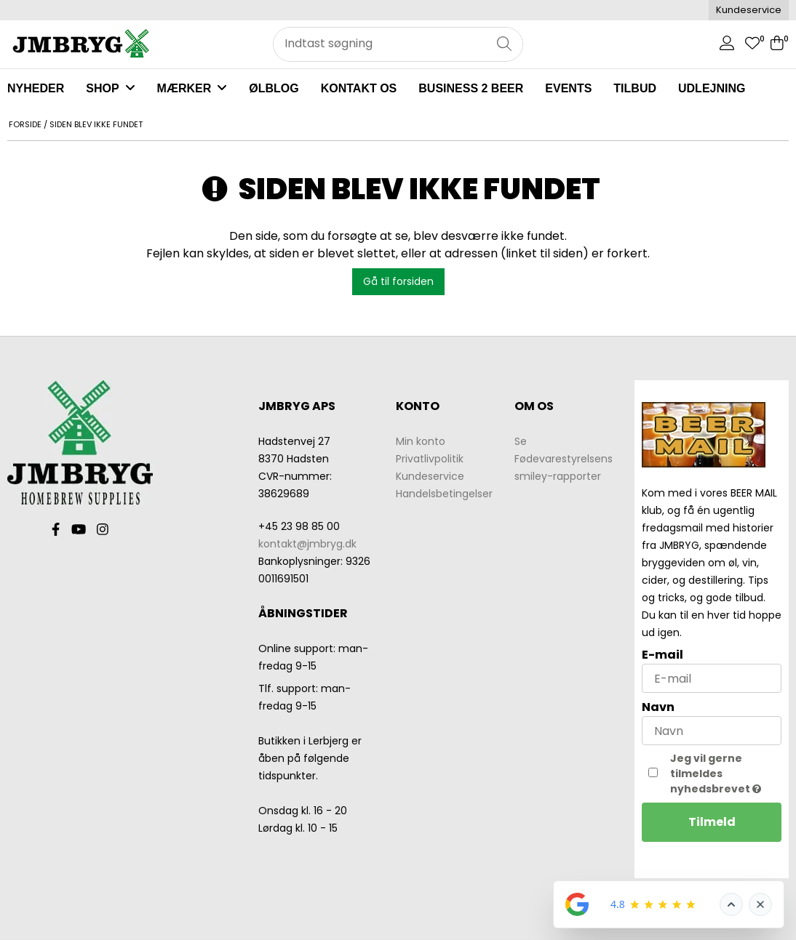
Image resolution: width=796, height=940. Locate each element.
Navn (658, 707)
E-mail (662, 654)
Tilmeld (712, 822)
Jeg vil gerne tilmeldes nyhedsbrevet (726, 773)
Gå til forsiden (398, 281)
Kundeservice (748, 10)
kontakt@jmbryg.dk (307, 544)
